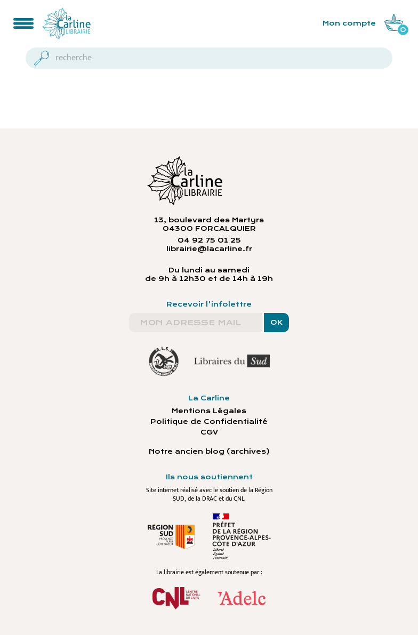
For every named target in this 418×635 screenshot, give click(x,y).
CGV (209, 432)
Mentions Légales (209, 411)
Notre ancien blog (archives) (209, 451)
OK (276, 322)
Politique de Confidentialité (209, 421)
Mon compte (349, 23)
